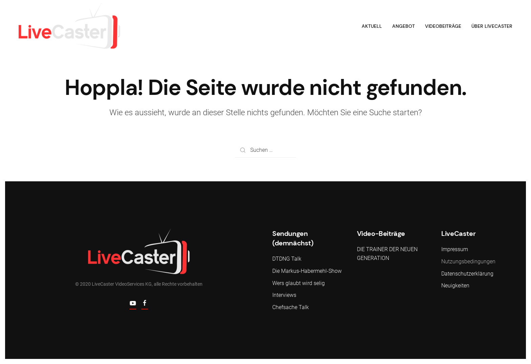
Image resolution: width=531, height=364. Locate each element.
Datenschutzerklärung (467, 273)
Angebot (403, 26)
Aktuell (372, 26)
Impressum (454, 249)
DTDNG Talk (286, 259)
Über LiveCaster (491, 26)
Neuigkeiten (455, 285)
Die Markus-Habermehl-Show (307, 271)
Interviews (284, 295)
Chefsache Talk (290, 307)
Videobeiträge (443, 26)
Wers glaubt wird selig (298, 283)
